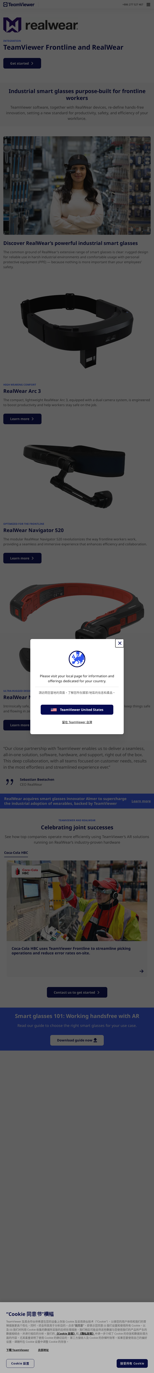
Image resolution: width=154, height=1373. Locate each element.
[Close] (119, 643)
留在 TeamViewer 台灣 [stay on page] (77, 722)
